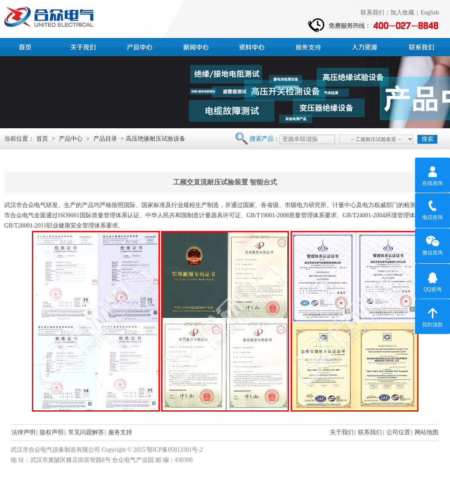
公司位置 (398, 432)
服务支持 (309, 46)
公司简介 (84, 46)
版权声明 (51, 432)
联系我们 (372, 12)
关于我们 (342, 432)
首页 (28, 46)
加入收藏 (402, 12)
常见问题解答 (86, 432)
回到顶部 (432, 316)
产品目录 (105, 138)
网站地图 (426, 432)
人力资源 (366, 46)
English (430, 12)
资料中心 (253, 46)
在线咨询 (432, 174)
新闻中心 (197, 46)
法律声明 (23, 432)
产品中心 (140, 46)
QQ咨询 (433, 280)
